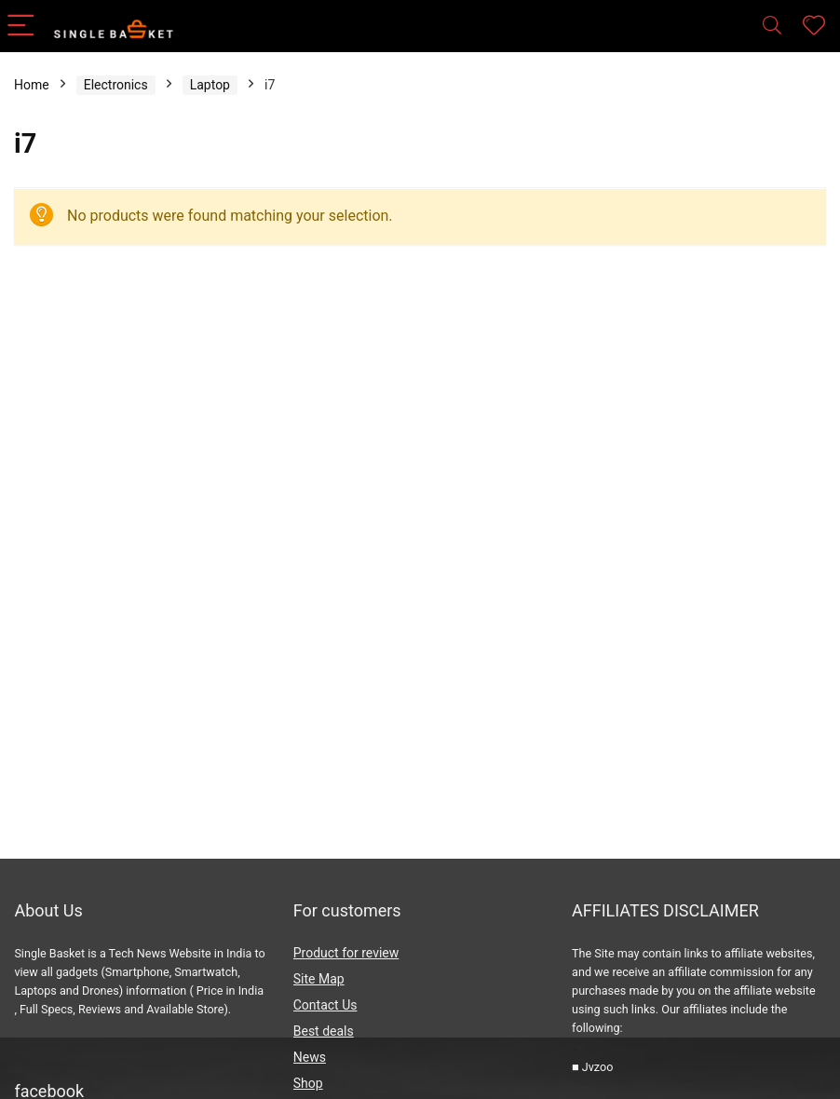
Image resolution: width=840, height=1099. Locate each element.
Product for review (346, 952)
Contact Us (325, 1004)
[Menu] (22, 26)
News (309, 1057)
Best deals (323, 1031)
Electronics (116, 84)
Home (31, 84)
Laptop (210, 84)
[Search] (772, 26)
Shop (308, 1083)
